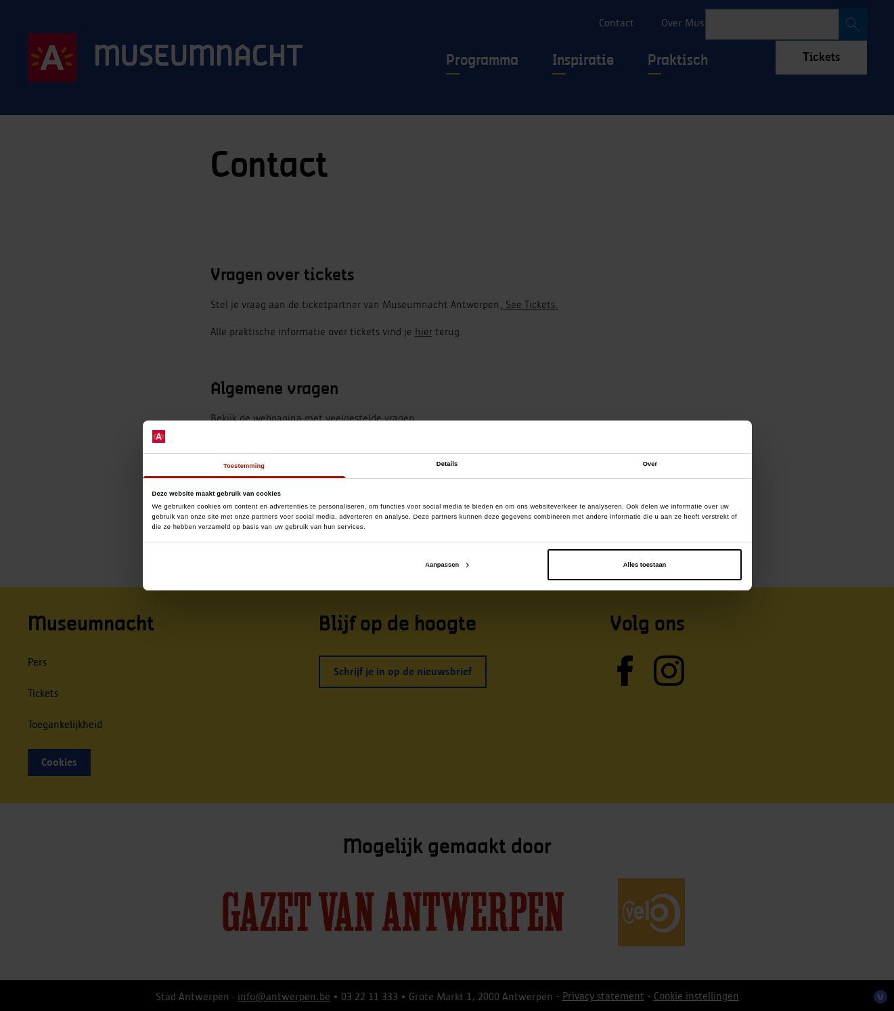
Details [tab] (447, 463)
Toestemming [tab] (244, 466)
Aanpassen (447, 564)
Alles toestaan (644, 564)
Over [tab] (650, 463)
